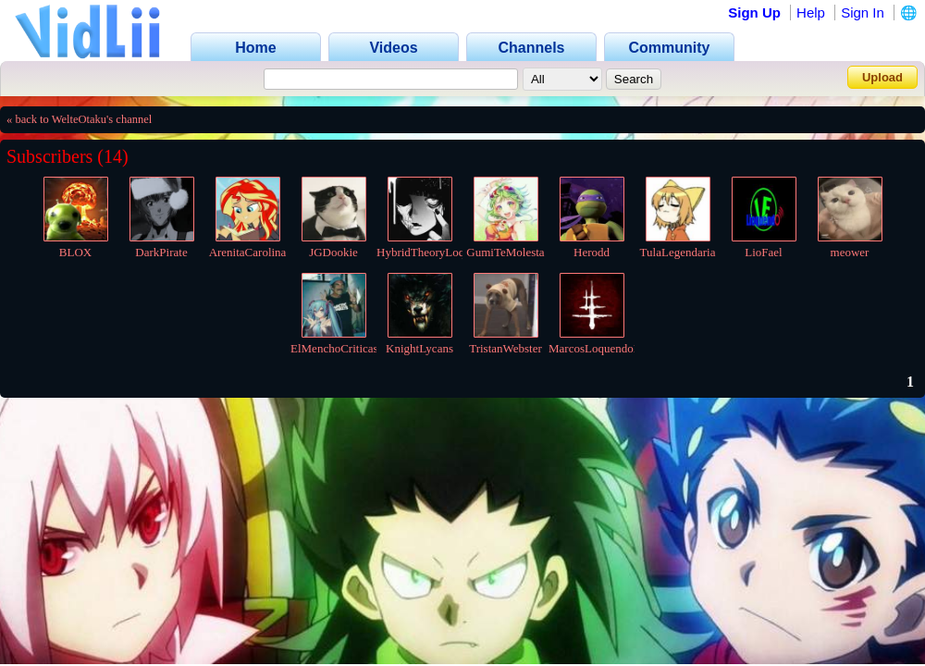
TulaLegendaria (678, 252)
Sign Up (754, 12)
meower (850, 252)
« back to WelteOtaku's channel (79, 119)
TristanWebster (505, 348)
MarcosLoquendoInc (598, 348)
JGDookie (333, 252)
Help (810, 12)
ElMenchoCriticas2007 (346, 348)
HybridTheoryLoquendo (435, 252)
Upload (882, 77)
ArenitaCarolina (248, 252)
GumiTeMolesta (505, 252)
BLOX (75, 252)
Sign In (862, 12)
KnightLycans (419, 348)
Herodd (592, 252)
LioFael (763, 252)
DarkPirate (161, 252)
